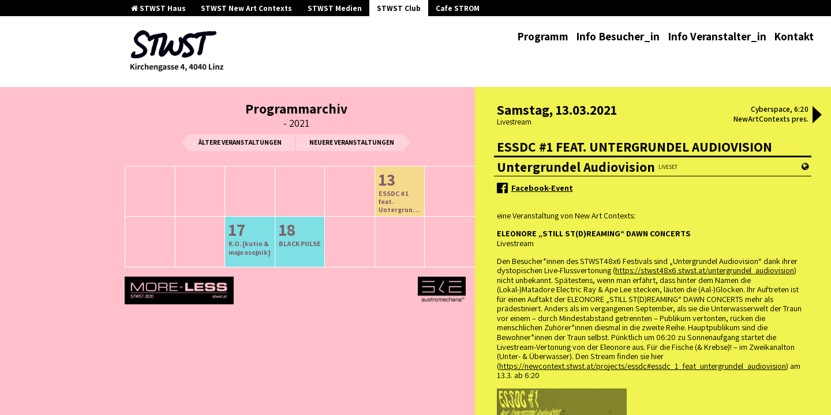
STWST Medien (335, 8)
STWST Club (399, 8)
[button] (817, 116)
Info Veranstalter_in (717, 36)
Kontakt (794, 36)
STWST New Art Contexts (246, 8)
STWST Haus (158, 8)
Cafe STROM (458, 8)
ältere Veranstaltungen (240, 142)
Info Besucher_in (618, 36)
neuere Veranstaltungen (351, 142)
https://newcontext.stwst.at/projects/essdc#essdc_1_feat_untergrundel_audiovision (642, 365)
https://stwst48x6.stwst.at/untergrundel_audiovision (704, 270)
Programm (542, 36)
